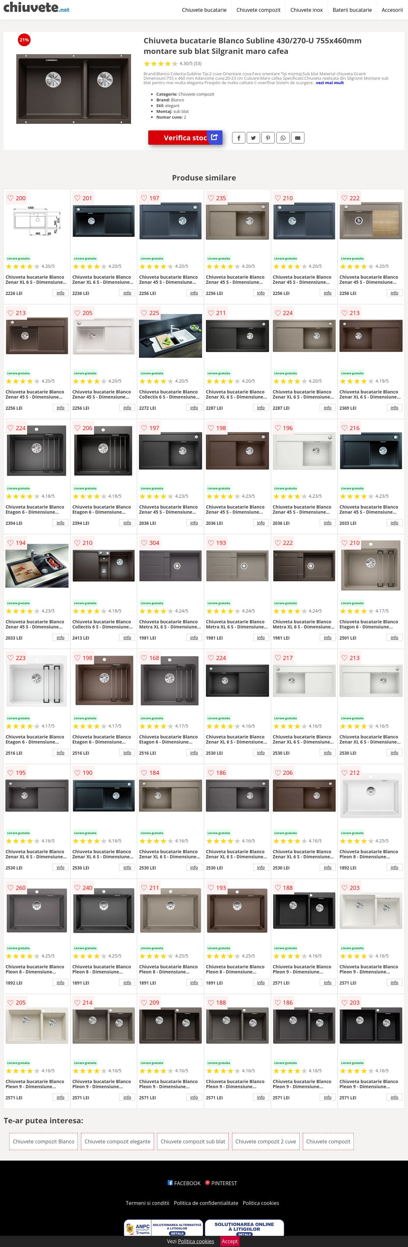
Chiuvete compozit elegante (117, 1141)
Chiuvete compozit (258, 9)
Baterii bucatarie (352, 9)
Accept (230, 1241)
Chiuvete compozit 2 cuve (266, 1141)
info (60, 293)
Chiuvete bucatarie (204, 9)
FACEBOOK (184, 1183)
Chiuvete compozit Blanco (43, 1141)
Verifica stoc (193, 137)
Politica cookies (261, 1203)
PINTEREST (221, 1183)
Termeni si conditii (148, 1203)
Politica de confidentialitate (206, 1203)
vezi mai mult (330, 82)
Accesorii (392, 9)
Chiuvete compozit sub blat (193, 1141)
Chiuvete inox (306, 9)
